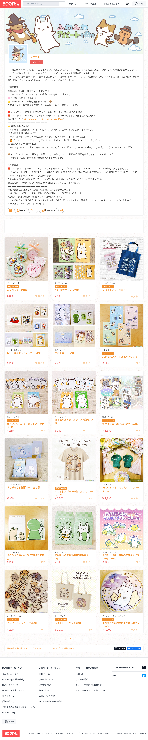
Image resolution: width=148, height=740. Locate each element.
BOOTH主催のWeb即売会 (50, 701)
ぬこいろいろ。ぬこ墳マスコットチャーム (120, 489)
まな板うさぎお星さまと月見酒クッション (120, 625)
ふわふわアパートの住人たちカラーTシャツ (74, 493)
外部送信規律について (106, 733)
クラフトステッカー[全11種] (22, 623)
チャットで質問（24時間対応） (90, 685)
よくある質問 (82, 679)
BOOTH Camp (8, 712)
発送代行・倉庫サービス (13, 690)
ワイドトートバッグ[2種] (68, 623)
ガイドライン (70, 733)
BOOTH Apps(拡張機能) (13, 679)
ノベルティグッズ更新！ (115, 290)
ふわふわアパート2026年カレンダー (121, 357)
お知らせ (80, 674)
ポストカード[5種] (64, 353)
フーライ (35, 56)
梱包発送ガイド (9, 696)
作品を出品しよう (111, 4)
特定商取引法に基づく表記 (127, 733)
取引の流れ (44, 690)
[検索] (56, 4)
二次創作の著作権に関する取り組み (18, 707)
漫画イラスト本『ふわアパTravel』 (120, 424)
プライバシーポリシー (86, 733)
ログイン (73, 4)
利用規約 (39, 733)
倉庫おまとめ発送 (47, 696)
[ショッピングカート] (127, 4)
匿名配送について (10, 685)
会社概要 (30, 733)
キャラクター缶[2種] (17, 290)
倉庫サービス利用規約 (54, 733)
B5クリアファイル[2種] (67, 290)
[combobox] (41, 3)
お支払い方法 (45, 685)
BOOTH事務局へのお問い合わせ (90, 690)
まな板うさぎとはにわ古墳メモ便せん (25, 557)
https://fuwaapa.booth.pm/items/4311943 (43, 119)
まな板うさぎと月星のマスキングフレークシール (120, 557)
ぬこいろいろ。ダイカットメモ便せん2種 (25, 426)
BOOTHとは (90, 4)
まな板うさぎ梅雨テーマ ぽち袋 (23, 487)
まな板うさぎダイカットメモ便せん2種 (74, 421)
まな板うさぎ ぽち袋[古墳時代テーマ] (73, 557)
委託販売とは (8, 701)
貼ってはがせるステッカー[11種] (24, 353)
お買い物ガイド (46, 679)
